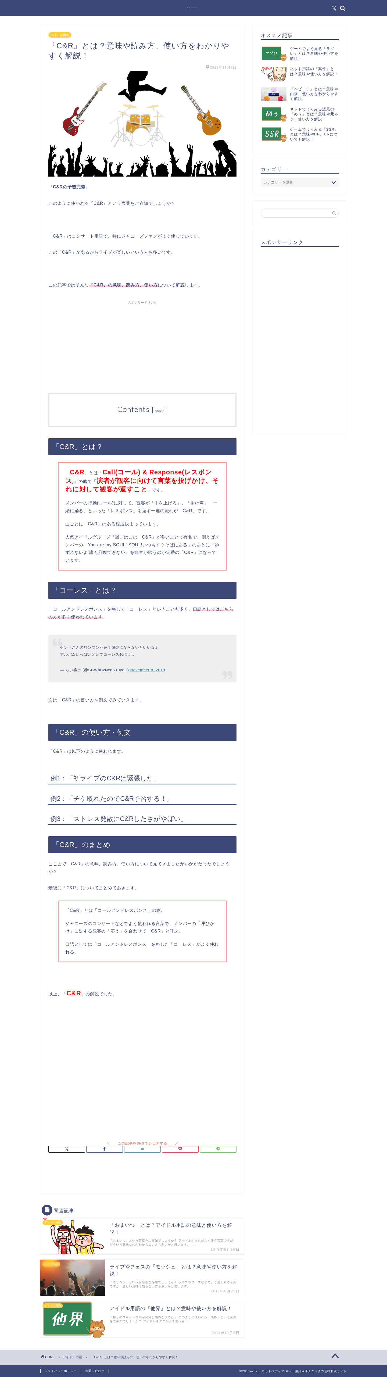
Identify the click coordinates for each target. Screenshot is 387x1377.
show (159, 411)
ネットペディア (193, 7)
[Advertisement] (142, 344)
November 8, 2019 (147, 670)
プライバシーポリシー (61, 1370)
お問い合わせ (95, 1370)
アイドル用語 (60, 35)
